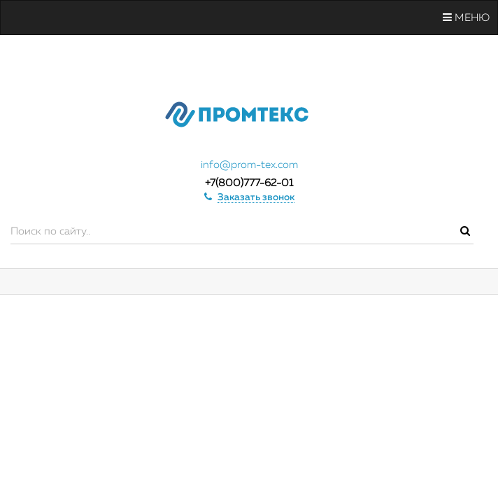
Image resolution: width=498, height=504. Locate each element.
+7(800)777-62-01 (249, 183)
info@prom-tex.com (249, 165)
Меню (466, 17)
